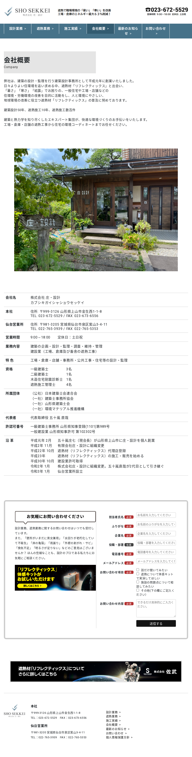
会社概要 (99, 29)
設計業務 (16, 29)
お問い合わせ (156, 29)
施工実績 (71, 29)
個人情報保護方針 (118, 737)
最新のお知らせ (128, 31)
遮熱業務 (43, 29)
